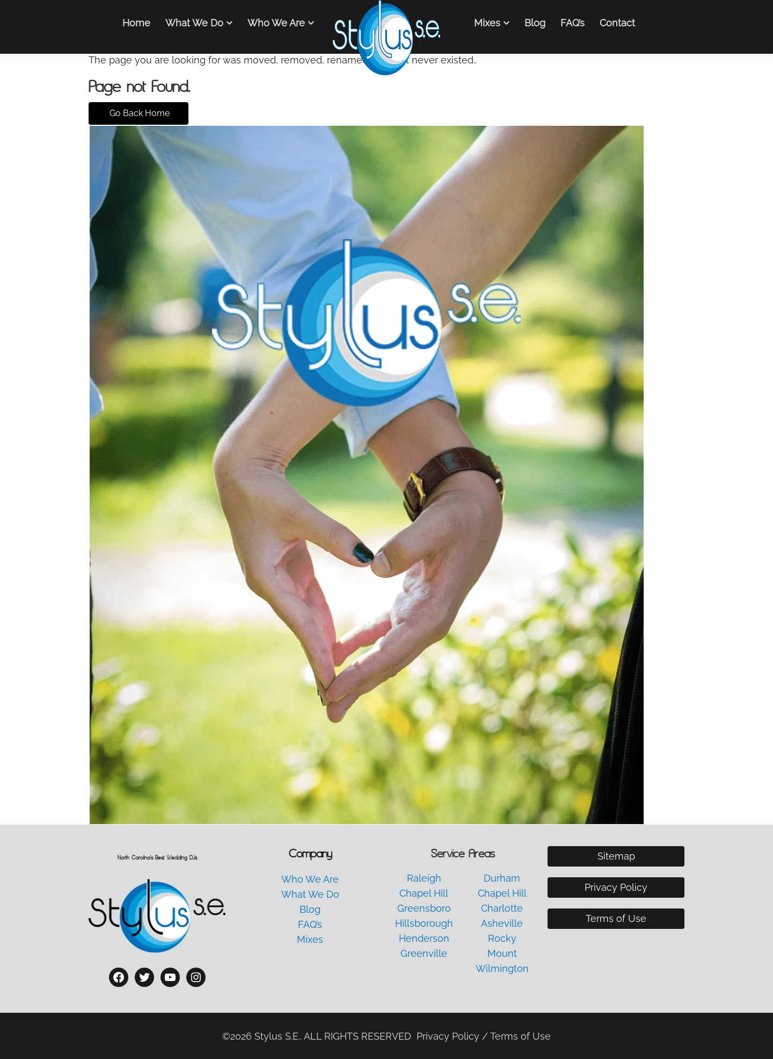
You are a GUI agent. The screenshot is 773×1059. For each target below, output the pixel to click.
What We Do (194, 22)
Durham (502, 878)
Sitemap (616, 856)
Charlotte (502, 908)
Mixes (487, 22)
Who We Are (276, 22)
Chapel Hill (423, 893)
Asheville (502, 923)
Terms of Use (616, 918)
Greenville (423, 953)
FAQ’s (572, 22)
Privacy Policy (616, 887)
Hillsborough (424, 923)
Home (136, 22)
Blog (534, 22)
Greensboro (424, 908)
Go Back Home (138, 113)
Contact (617, 22)
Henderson (424, 938)
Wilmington (502, 968)
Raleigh (424, 878)
